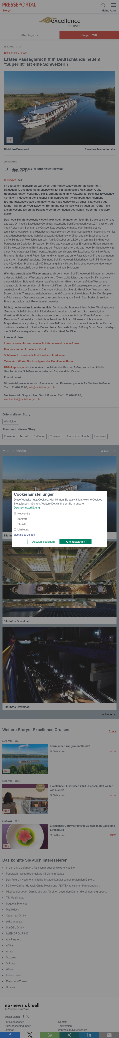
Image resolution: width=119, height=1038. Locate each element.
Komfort (22, 519)
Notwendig (23, 513)
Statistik (22, 524)
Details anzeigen (25, 534)
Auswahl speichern (43, 541)
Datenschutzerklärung (27, 507)
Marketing (23, 529)
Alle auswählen (75, 541)
